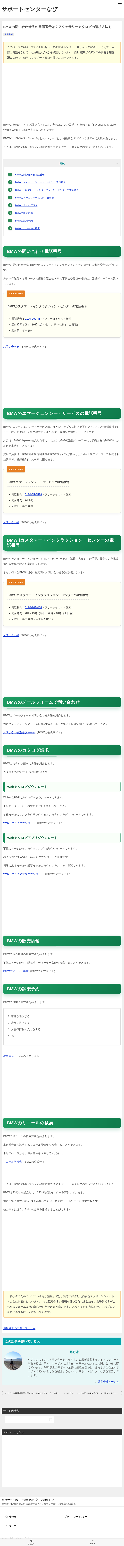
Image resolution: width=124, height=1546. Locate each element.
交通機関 (9, 34)
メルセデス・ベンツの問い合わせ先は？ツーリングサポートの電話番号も (93, 1393)
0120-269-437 (33, 318)
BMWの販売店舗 (24, 213)
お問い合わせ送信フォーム (19, 732)
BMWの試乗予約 (24, 220)
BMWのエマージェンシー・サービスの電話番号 (40, 182)
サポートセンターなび (30, 9)
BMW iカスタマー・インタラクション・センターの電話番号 (47, 190)
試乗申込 (8, 1056)
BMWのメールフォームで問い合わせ (34, 197)
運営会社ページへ (108, 1381)
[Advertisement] (62, 94)
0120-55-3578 (33, 494)
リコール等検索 (12, 1161)
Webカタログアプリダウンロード (23, 874)
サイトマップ (9, 1526)
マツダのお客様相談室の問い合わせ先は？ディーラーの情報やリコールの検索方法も (33, 1393)
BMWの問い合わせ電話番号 (29, 174)
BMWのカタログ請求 (26, 205)
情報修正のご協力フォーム (19, 1328)
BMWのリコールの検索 (27, 228)
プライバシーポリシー (76, 1516)
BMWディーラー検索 (16, 971)
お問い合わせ (11, 346)
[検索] (29, 1419)
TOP (19, 1499)
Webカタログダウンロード (19, 823)
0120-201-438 (33, 607)
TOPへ (93, 1542)
